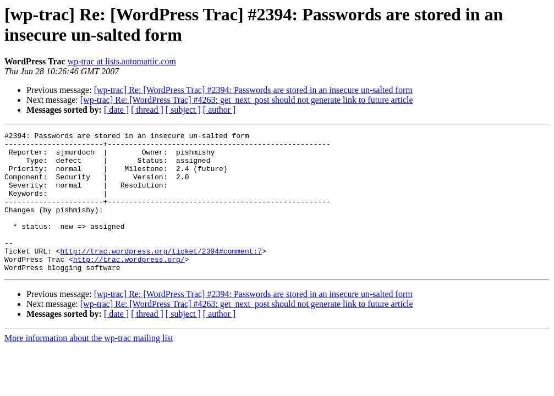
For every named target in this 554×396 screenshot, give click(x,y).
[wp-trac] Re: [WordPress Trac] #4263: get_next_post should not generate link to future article (246, 100)
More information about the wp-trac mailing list (88, 366)
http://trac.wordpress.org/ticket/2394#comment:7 (161, 275)
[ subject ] (183, 109)
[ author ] (219, 109)
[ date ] (116, 109)
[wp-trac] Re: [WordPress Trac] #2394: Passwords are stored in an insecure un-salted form (253, 90)
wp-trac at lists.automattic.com (122, 61)
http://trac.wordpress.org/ (129, 285)
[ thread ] (147, 109)
